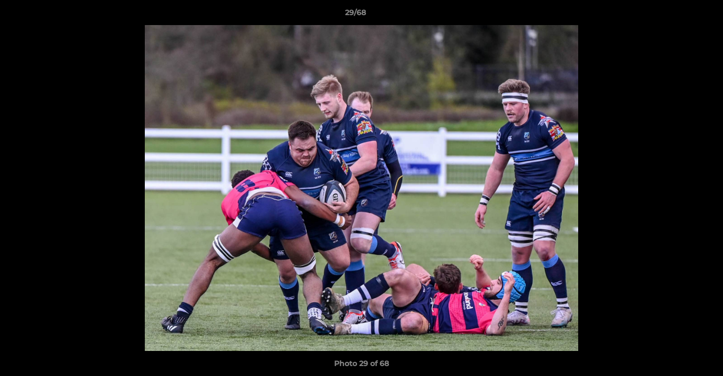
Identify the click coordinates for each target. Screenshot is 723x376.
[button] (679, 15)
